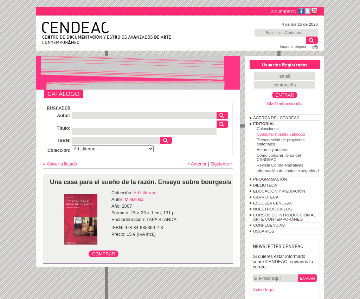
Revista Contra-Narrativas (280, 165)
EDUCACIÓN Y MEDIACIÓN (279, 191)
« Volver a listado (60, 164)
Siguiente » (221, 164)
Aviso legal (264, 289)
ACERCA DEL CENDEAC (276, 118)
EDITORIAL (264, 124)
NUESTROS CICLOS (272, 209)
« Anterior (197, 164)
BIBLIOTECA (265, 185)
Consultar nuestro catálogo (281, 134)
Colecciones (268, 128)
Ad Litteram (145, 192)
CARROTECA (265, 197)
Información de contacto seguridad (288, 171)
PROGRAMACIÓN (270, 179)
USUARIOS (263, 231)
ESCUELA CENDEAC (273, 203)
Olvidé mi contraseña (284, 104)
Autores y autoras (272, 150)
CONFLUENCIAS (269, 225)
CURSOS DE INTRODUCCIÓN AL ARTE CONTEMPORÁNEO (284, 217)
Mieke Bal (134, 199)
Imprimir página (293, 46)
